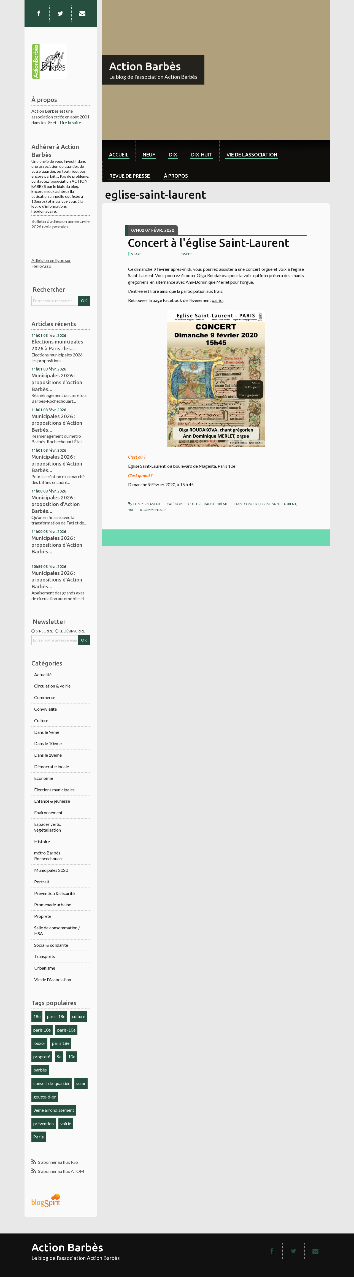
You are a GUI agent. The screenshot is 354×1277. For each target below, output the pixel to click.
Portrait (41, 881)
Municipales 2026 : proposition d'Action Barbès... (55, 504)
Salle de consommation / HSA (57, 930)
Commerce (44, 697)
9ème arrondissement (53, 1110)
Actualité (43, 674)
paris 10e (42, 1029)
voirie (65, 1123)
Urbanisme (44, 967)
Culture (41, 720)
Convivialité (45, 708)
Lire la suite (70, 122)
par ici (217, 300)
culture (78, 1016)
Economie (43, 778)
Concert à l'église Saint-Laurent (208, 243)
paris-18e (56, 1016)
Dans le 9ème (46, 732)
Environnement (48, 812)
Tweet (186, 254)
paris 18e (60, 1043)
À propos (176, 175)
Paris (38, 1136)
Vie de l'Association (52, 979)
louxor (39, 1043)
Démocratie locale (51, 766)
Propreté (42, 916)
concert (251, 504)
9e (59, 1056)
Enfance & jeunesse (52, 800)
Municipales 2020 (51, 870)
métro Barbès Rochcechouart (48, 855)
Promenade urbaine (52, 904)
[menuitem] (119, 150)
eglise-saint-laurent (278, 504)
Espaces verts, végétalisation (47, 826)
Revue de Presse (129, 175)
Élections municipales (54, 789)
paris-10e (66, 1029)
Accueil (119, 154)
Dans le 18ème (48, 754)
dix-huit (201, 154)
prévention (43, 1123)
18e (36, 1016)
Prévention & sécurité (54, 893)
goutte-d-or (44, 1096)
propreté (41, 1056)
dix (173, 154)
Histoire (42, 841)
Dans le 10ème (48, 743)
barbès (40, 1069)
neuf (149, 154)
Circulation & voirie (52, 685)
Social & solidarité (51, 945)
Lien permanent (144, 504)
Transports (44, 956)
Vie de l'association (251, 154)
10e (71, 1056)
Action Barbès (145, 66)
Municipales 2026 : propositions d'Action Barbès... (56, 382)
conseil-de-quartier (51, 1083)
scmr (81, 1083)
